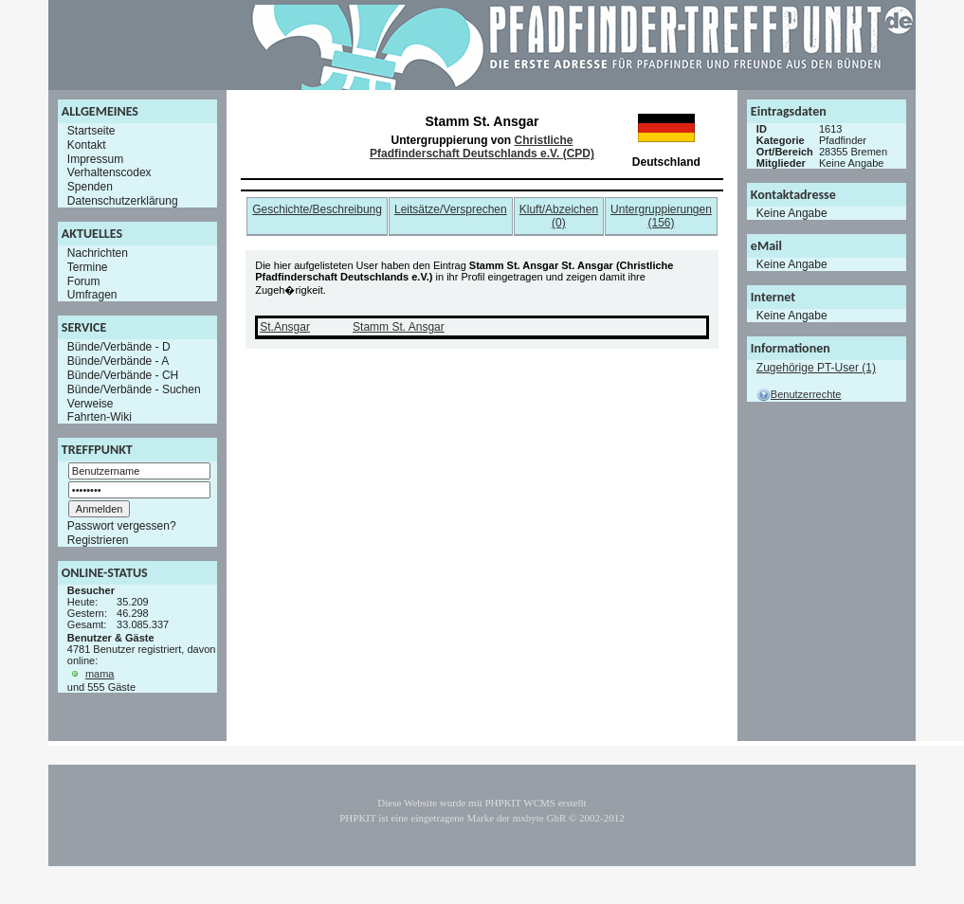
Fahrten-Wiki (99, 417)
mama (100, 673)
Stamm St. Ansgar (399, 327)
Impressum (95, 158)
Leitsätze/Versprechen (450, 209)
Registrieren (98, 540)
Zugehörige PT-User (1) (816, 367)
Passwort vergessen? (121, 526)
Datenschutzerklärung (122, 201)
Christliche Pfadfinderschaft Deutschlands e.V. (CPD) (482, 147)
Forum (83, 280)
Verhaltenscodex (109, 172)
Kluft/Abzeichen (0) (558, 216)
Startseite (91, 130)
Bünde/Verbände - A (118, 361)
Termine (87, 267)
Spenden (90, 186)
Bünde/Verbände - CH (122, 375)
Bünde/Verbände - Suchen (134, 389)
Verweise (90, 402)
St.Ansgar (285, 327)
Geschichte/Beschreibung (317, 209)
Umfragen (92, 294)
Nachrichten (97, 253)
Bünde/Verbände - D (119, 346)
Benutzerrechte (799, 394)
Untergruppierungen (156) (661, 216)
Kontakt (86, 145)
